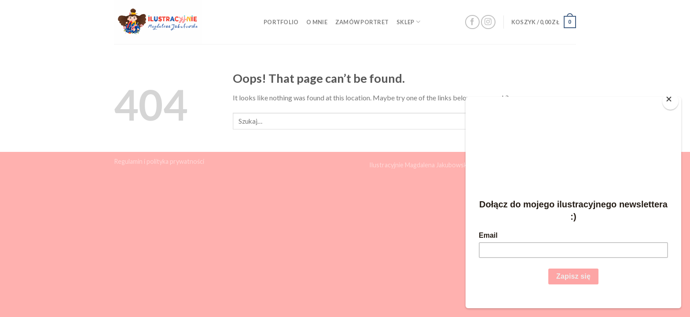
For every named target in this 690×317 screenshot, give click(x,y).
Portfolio (281, 22)
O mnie (316, 22)
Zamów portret (362, 22)
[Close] (670, 101)
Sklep (408, 22)
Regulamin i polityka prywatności (159, 161)
